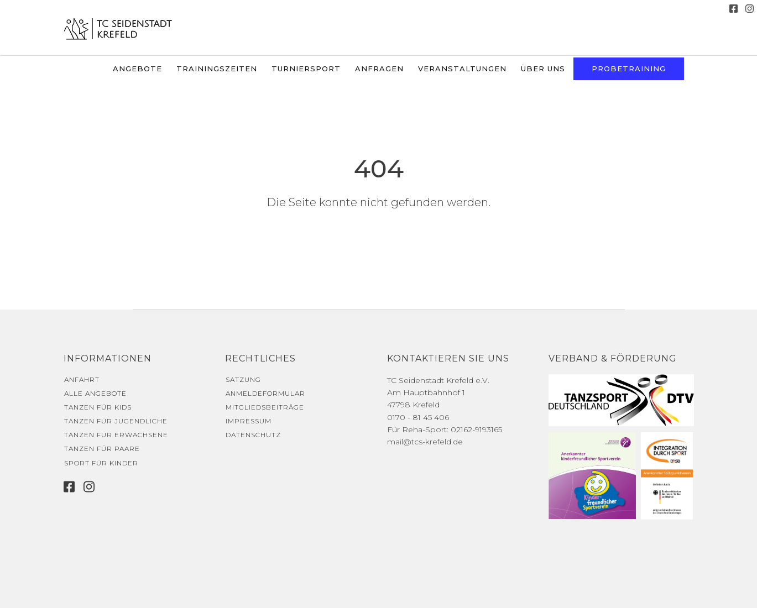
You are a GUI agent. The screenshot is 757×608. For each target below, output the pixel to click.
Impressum (249, 421)
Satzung (243, 379)
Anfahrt (82, 379)
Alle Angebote (95, 393)
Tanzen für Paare (102, 448)
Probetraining (629, 68)
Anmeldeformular (265, 393)
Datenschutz (253, 435)
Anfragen (379, 68)
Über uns (543, 68)
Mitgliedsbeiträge (265, 407)
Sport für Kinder (101, 463)
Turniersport (306, 68)
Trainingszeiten (216, 68)
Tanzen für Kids (98, 407)
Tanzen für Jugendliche (116, 421)
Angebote (137, 68)
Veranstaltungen (462, 68)
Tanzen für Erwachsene (116, 435)
